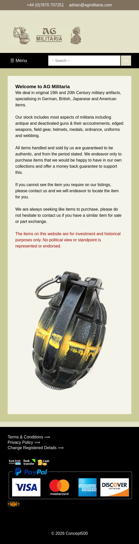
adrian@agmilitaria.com (90, 5)
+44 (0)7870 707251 (45, 5)
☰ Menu (18, 60)
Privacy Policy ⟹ (24, 442)
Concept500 (77, 533)
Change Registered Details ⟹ (36, 448)
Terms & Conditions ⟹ (29, 437)
